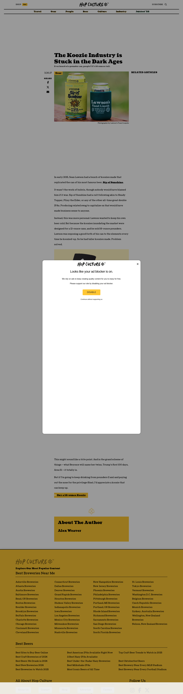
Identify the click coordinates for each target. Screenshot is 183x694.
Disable (91, 292)
